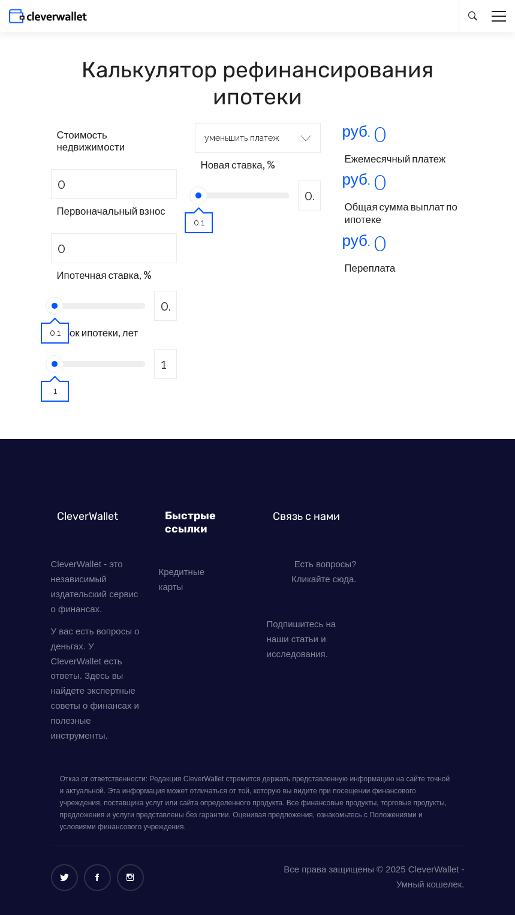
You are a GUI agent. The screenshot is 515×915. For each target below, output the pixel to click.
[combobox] (258, 138)
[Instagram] (130, 877)
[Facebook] (97, 877)
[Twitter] (64, 877)
